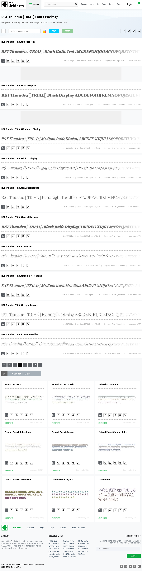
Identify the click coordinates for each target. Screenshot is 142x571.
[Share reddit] (124, 31)
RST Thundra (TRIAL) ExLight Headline (20, 188)
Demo (111, 5)
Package (63, 528)
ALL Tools (81, 554)
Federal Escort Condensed (18, 479)
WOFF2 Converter (69, 546)
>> (40, 364)
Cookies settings (69, 557)
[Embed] (23, 61)
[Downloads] (13, 61)
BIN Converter (54, 549)
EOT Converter (83, 544)
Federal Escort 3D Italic (63, 384)
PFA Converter (83, 546)
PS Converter (83, 549)
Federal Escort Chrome (63, 432)
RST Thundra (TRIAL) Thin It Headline (19, 334)
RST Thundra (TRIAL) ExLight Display (19, 305)
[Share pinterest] (134, 31)
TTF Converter (83, 541)
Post (54, 31)
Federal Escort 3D (13, 384)
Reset (67, 31)
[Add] (3, 61)
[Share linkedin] (139, 31)
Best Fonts (101, 5)
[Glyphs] (18, 61)
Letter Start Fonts (78, 528)
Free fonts (13, 4)
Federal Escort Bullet (108, 384)
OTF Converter (54, 544)
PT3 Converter (68, 549)
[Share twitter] (129, 31)
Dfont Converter (54, 554)
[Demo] (28, 61)
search (76, 4)
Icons (92, 5)
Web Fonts (17, 528)
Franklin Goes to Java (62, 479)
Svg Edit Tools (68, 541)
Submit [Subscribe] (133, 556)
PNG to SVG (53, 541)
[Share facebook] (119, 31)
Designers (30, 528)
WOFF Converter (54, 546)
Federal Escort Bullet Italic (18, 432)
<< (4, 364)
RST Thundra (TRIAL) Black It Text (18, 42)
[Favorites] (8, 61)
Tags (52, 528)
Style (42, 528)
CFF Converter (54, 551)
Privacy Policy (54, 557)
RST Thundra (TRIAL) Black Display (18, 85)
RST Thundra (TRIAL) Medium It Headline (21, 276)
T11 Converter (83, 551)
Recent (84, 5)
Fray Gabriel (104, 479)
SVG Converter (68, 544)
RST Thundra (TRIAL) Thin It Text (17, 246)
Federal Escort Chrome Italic (112, 432)
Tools (119, 5)
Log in (129, 4)
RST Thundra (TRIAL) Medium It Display (20, 129)
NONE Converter (69, 554)
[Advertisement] (71, 73)
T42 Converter (68, 551)
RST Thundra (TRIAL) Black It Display (19, 217)
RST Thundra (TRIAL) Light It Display (19, 158)
